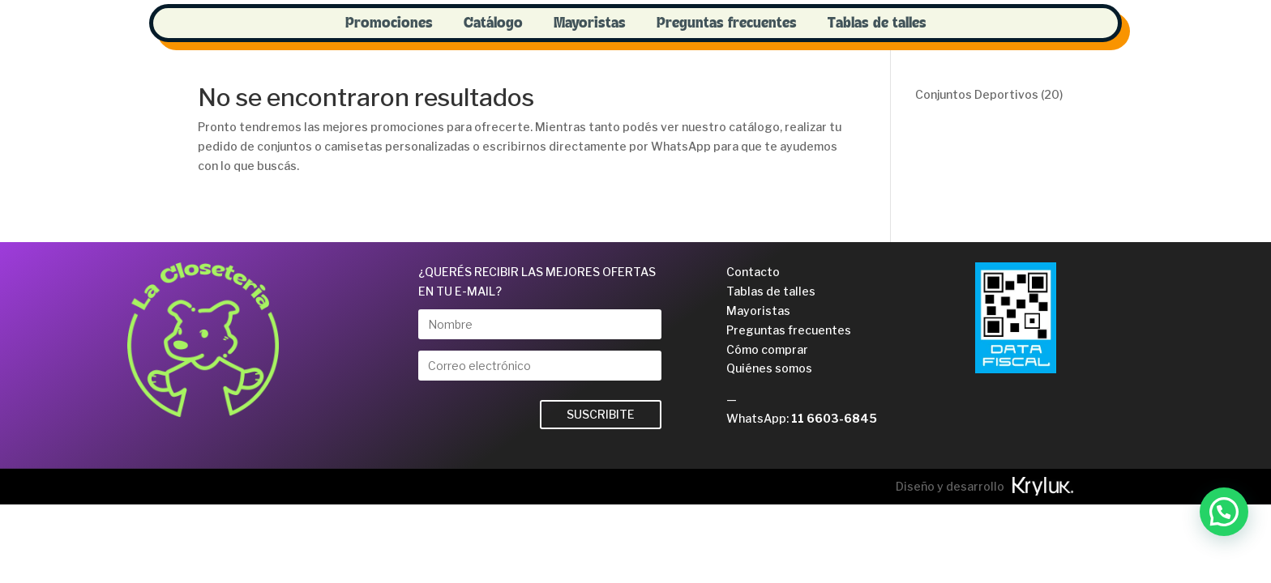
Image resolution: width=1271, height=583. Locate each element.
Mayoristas (590, 23)
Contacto (753, 272)
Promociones (389, 23)
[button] (1224, 511)
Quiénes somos (769, 368)
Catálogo (493, 23)
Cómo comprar (767, 349)
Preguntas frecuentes (727, 23)
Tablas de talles (877, 23)
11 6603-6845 (834, 418)
